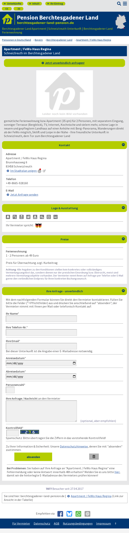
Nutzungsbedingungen (78, 528)
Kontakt (92, 145)
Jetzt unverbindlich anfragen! (64, 63)
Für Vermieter (21, 528)
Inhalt (34, 3)
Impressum (103, 528)
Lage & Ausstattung (88, 208)
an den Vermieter (33, 398)
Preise (93, 239)
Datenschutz (42, 528)
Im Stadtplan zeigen (26, 171)
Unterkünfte (12, 3)
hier (117, 476)
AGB (56, 528)
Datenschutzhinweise (74, 451)
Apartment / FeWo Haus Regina (91, 500)
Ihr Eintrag (55, 3)
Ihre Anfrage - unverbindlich (85, 291)
